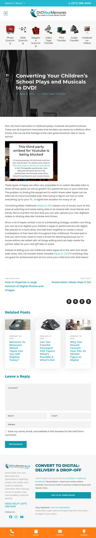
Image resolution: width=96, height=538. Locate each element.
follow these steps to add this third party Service (31, 165)
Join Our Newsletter (60, 507)
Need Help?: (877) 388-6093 (16, 505)
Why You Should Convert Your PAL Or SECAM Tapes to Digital (78, 351)
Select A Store (13, 3)
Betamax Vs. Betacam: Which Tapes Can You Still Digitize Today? (17, 351)
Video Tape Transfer (53, 93)
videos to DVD (44, 205)
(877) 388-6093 (79, 3)
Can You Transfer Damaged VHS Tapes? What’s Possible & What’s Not (47, 351)
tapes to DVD (61, 253)
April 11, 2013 (27, 93)
